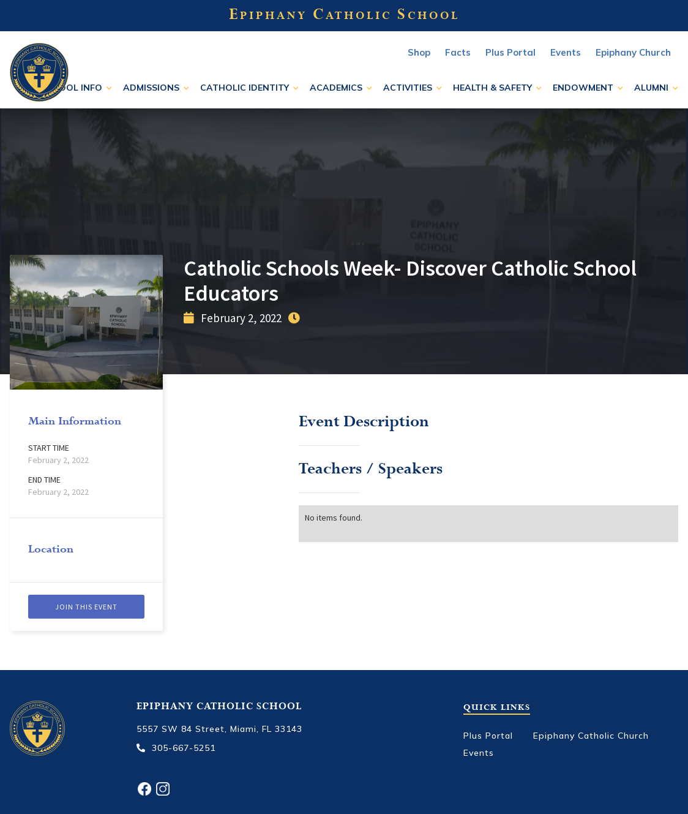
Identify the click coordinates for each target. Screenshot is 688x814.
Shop (419, 52)
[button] (76, 88)
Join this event (86, 606)
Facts (458, 52)
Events (478, 752)
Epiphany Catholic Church (591, 735)
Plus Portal (510, 52)
